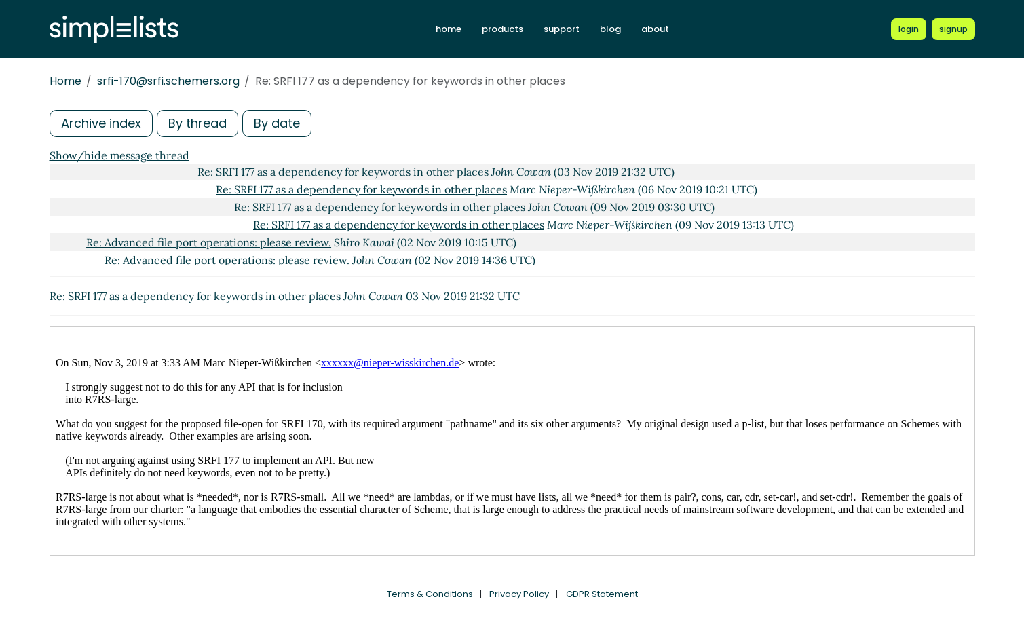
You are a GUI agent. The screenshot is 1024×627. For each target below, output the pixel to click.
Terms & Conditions (430, 594)
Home (65, 81)
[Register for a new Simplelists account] (953, 29)
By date (277, 123)
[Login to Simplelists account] (908, 29)
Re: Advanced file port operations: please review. (208, 242)
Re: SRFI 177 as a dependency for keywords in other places (361, 189)
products (502, 28)
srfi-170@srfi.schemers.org (168, 81)
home (448, 28)
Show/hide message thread (119, 155)
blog (610, 28)
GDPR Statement (602, 594)
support (562, 28)
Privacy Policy (519, 594)
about (655, 28)
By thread (197, 123)
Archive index (101, 123)
